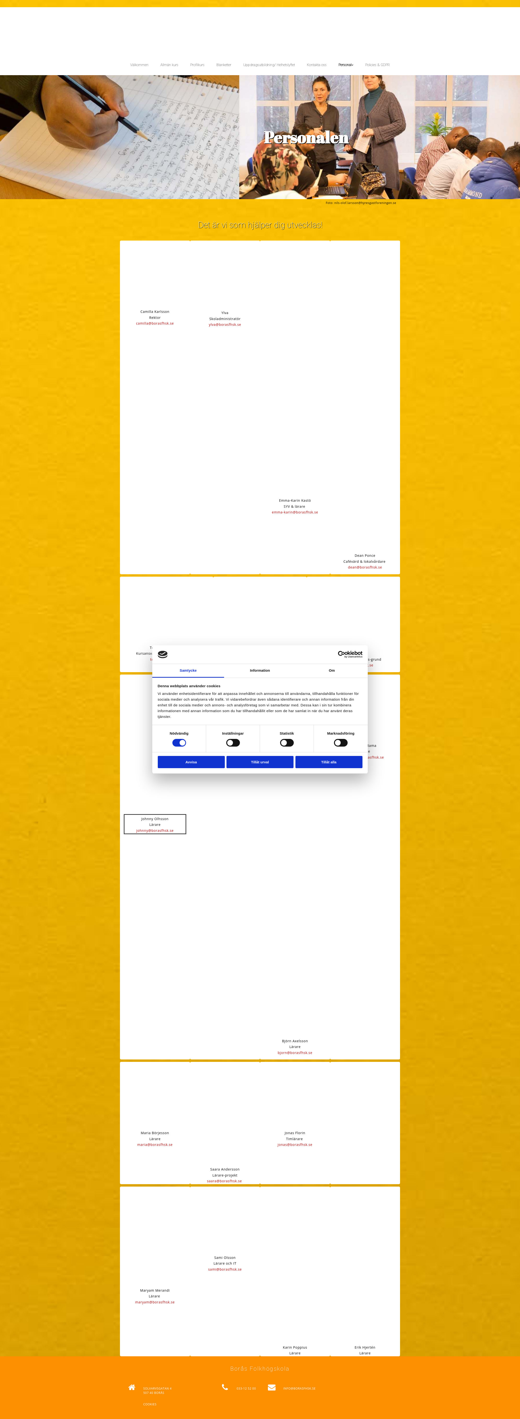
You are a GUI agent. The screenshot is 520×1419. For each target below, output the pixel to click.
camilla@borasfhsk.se (155, 323)
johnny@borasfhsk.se (155, 830)
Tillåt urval (260, 762)
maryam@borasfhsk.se (155, 1302)
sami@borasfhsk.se (225, 1269)
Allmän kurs (169, 65)
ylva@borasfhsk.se (225, 324)
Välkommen (139, 65)
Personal (345, 65)
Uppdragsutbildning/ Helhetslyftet (269, 65)
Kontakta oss (317, 65)
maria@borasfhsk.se (155, 1144)
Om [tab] (332, 670)
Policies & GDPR (377, 65)
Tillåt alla (329, 762)
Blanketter (223, 65)
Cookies (149, 1404)
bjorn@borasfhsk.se (295, 1052)
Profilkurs (197, 65)
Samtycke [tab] (188, 670)
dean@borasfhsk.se (365, 567)
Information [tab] (260, 670)
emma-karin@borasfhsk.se (295, 512)
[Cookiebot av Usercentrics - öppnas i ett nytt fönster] (341, 654)
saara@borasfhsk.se (225, 1181)
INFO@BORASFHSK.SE (299, 1388)
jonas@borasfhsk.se (295, 1144)
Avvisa (191, 762)
